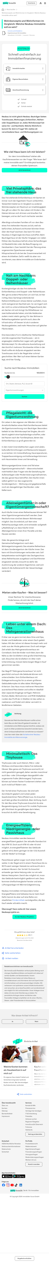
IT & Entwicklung (31, 1114)
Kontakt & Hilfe (30, 1105)
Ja (12, 1021)
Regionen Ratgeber (32, 1122)
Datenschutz (6, 1149)
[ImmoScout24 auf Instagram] (8, 1186)
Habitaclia (28, 1130)
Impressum (6, 1116)
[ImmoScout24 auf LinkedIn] (20, 1186)
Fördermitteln (18, 900)
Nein (36, 1021)
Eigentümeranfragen (32, 1149)
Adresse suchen (31, 1119)
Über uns (5, 1105)
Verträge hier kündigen (33, 1111)
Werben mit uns (30, 1160)
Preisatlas (28, 1116)
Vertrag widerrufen (35, 1134)
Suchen (24, 397)
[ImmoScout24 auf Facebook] (4, 1186)
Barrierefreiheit (7, 1114)
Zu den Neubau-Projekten (24, 917)
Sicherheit (5, 1152)
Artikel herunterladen (13, 948)
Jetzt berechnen (24, 170)
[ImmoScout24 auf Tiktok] (16, 1186)
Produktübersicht (31, 1144)
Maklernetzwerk (31, 1146)
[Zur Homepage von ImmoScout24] (9, 4)
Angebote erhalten (24, 1258)
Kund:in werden (34, 1164)
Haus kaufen (11, 9)
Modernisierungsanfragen (34, 1157)
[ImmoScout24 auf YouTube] (12, 1186)
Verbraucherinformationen (11, 1146)
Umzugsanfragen (31, 1154)
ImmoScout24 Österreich (34, 1124)
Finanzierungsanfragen (33, 1152)
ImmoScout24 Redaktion (15, 31)
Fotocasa (28, 1127)
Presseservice (30, 1108)
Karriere (4, 1108)
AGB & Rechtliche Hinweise (11, 1144)
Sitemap (5, 1111)
